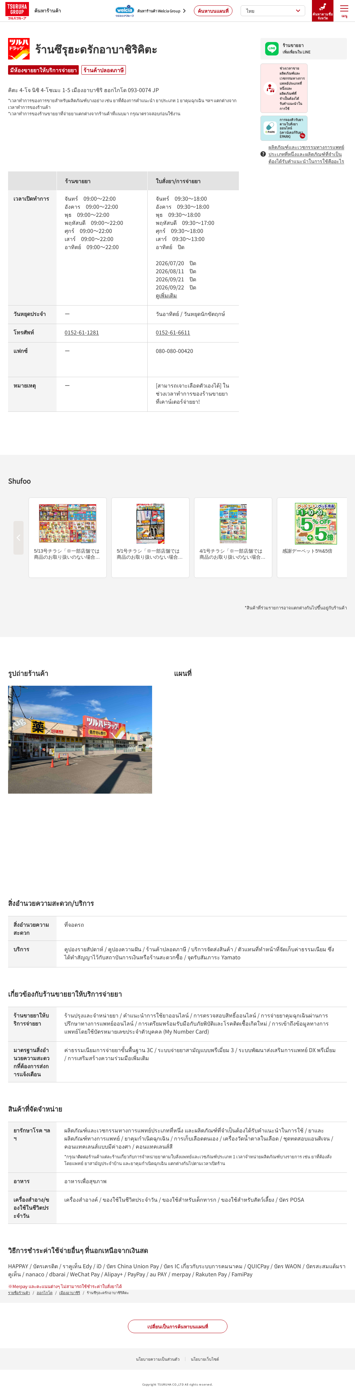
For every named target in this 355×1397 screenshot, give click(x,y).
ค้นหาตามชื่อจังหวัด (323, 11)
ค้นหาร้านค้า (33, 10)
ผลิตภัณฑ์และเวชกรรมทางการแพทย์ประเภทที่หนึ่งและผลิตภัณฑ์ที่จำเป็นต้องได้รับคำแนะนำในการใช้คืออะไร (302, 154)
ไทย (273, 10)
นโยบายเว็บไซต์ (205, 1359)
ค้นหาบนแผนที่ (213, 10)
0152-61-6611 (173, 332)
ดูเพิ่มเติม (166, 295)
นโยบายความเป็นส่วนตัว (158, 1359)
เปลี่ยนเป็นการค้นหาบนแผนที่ (177, 1326)
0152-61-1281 (82, 332)
